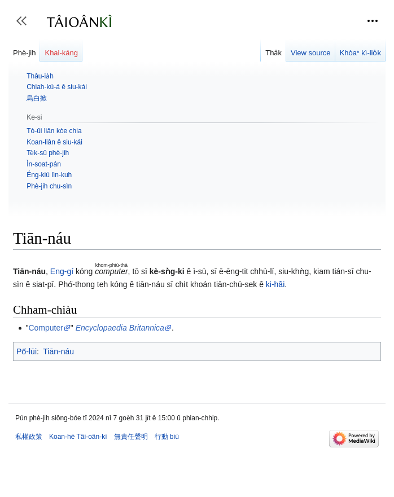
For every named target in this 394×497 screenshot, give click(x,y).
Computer (45, 327)
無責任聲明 (131, 437)
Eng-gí (61, 271)
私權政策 (28, 437)
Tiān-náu (58, 351)
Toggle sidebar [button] (25, 26)
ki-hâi (275, 284)
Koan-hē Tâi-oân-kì (78, 437)
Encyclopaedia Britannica (120, 327)
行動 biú (167, 437)
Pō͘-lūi (26, 351)
